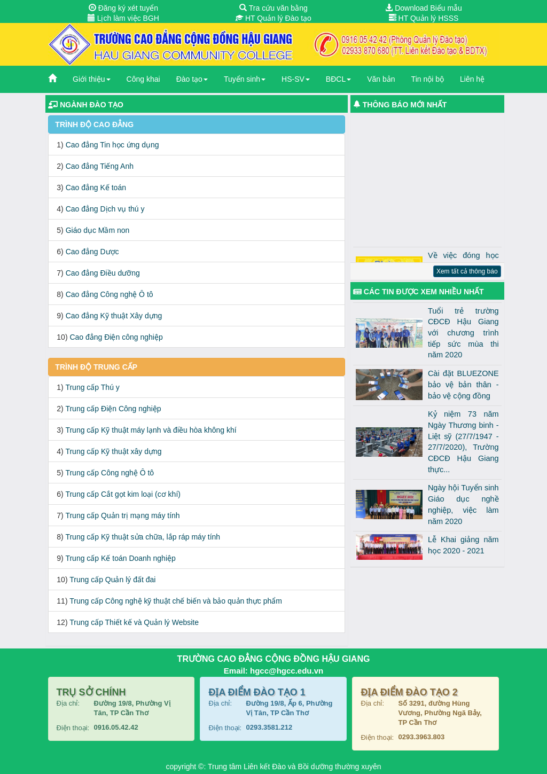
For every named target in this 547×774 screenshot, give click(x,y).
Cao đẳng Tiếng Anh (100, 166)
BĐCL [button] (338, 79)
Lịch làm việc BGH (123, 18)
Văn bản (381, 79)
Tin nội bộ (427, 79)
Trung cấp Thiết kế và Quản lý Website (134, 622)
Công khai (143, 79)
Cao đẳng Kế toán (96, 187)
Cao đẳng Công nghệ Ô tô (109, 294)
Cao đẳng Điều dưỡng (103, 273)
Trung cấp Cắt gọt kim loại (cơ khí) (123, 494)
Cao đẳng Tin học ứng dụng (112, 144)
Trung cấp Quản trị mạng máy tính (122, 515)
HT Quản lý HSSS (424, 18)
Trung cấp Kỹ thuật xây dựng (113, 451)
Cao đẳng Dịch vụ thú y (105, 209)
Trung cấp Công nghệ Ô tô (109, 472)
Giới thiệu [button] (92, 79)
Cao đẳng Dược (92, 251)
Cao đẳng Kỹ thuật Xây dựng (114, 315)
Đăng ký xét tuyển (123, 8)
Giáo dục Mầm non (98, 230)
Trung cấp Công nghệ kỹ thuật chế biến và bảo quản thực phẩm (175, 601)
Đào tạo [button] (192, 79)
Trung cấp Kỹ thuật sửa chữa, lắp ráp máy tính (142, 537)
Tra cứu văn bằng (273, 8)
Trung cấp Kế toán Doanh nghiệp (120, 558)
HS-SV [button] (296, 79)
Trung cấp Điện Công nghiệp (113, 408)
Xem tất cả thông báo (467, 271)
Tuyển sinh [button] (244, 79)
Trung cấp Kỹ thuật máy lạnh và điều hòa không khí (150, 430)
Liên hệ (472, 79)
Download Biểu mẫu (423, 8)
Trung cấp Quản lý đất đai (112, 579)
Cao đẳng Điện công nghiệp (115, 337)
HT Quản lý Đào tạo (273, 18)
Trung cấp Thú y (92, 387)
